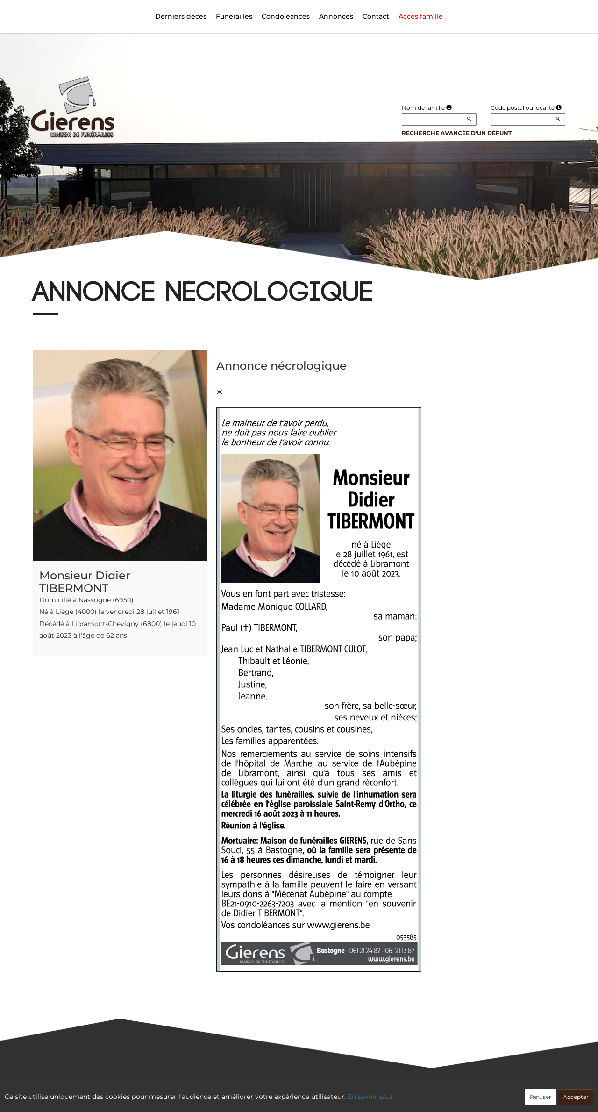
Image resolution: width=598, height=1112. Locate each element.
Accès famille (421, 16)
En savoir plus (370, 1096)
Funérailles (234, 16)
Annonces (336, 16)
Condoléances (286, 16)
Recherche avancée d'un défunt (457, 132)
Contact (376, 16)
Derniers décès (180, 16)
